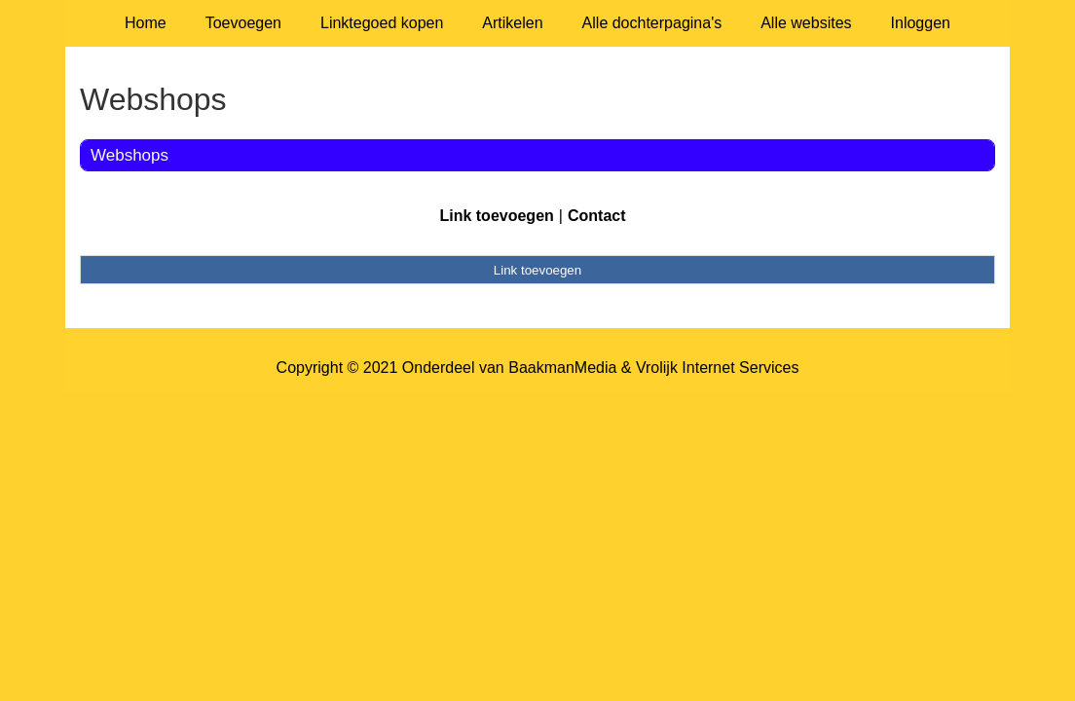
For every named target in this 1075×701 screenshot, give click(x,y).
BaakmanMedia (562, 367)
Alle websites (805, 23)
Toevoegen (243, 23)
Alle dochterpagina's (652, 23)
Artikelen (512, 23)
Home (146, 23)
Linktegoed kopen (381, 23)
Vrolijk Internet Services (717, 367)
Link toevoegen (496, 215)
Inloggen (920, 23)
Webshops (129, 155)
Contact (597, 215)
